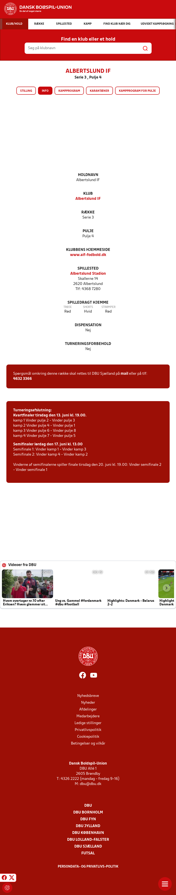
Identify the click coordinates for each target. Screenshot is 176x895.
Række (88, 212)
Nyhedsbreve (88, 696)
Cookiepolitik (88, 737)
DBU (88, 806)
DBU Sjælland (88, 846)
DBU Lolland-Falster (88, 840)
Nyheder (88, 703)
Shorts (88, 307)
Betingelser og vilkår (88, 743)
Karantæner (99, 91)
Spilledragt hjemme (88, 303)
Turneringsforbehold (88, 344)
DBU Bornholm (88, 812)
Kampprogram (69, 91)
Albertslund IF (88, 199)
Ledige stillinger (88, 723)
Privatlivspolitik (88, 730)
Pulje (88, 231)
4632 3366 (22, 379)
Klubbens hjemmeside (88, 250)
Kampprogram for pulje (137, 91)
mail (124, 374)
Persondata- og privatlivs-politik (88, 866)
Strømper (108, 307)
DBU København (88, 833)
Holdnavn (88, 175)
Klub (88, 194)
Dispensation (88, 325)
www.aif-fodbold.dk (88, 255)
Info (45, 91)
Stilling (26, 91)
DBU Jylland (88, 826)
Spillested (88, 268)
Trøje (67, 307)
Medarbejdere (88, 716)
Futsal (88, 853)
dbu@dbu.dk (90, 784)
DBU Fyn (88, 819)
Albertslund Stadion (88, 274)
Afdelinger (88, 709)
